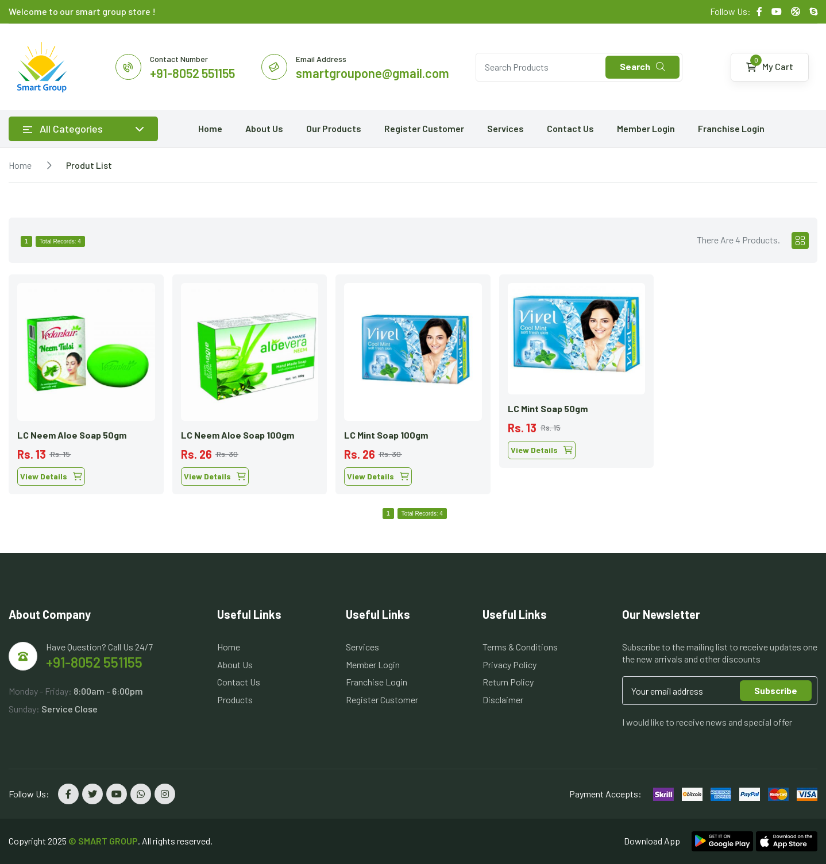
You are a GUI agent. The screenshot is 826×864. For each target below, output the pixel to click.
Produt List (89, 165)
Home (210, 128)
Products (235, 699)
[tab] (800, 240)
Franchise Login (731, 128)
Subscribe (775, 690)
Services (505, 128)
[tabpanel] (413, 380)
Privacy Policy (509, 664)
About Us (264, 128)
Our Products (333, 128)
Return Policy (508, 681)
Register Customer (424, 128)
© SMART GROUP (103, 840)
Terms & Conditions (520, 646)
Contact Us (570, 128)
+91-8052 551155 (94, 662)
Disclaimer (503, 699)
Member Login (646, 128)
